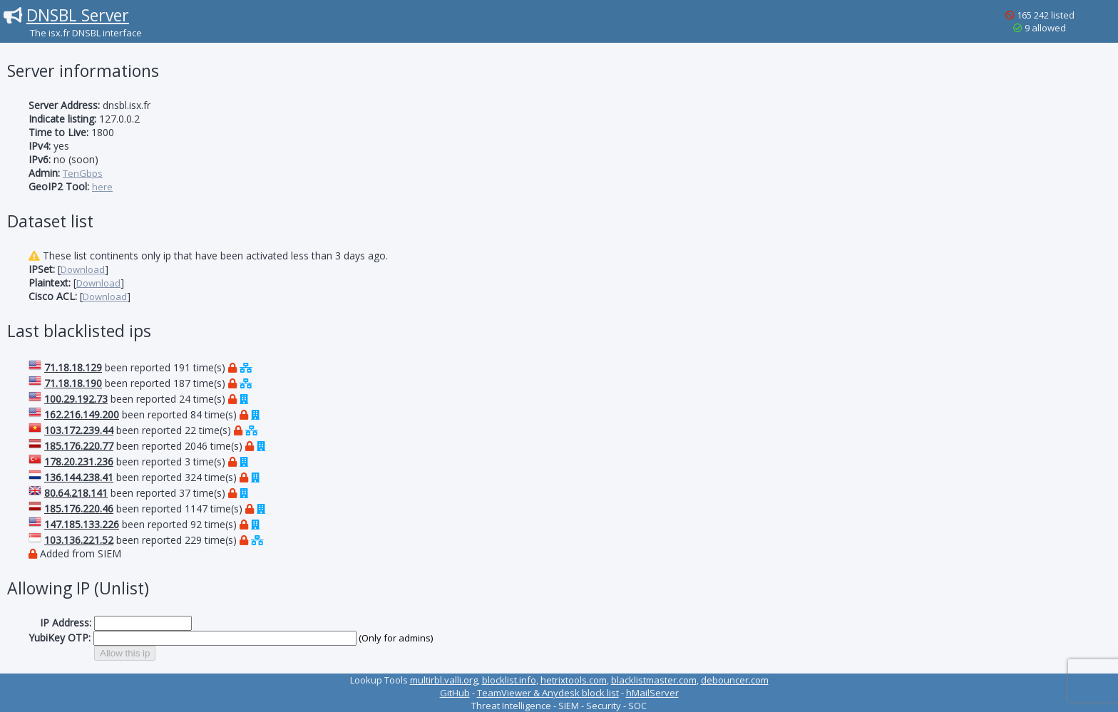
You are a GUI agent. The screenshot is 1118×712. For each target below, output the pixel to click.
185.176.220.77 (78, 446)
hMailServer (652, 692)
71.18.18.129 (73, 367)
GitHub (455, 692)
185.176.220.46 (78, 508)
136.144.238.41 (78, 477)
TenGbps (83, 173)
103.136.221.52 (78, 540)
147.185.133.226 (81, 524)
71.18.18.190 (73, 383)
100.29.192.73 (76, 399)
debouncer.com (735, 680)
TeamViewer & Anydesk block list (548, 692)
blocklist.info (509, 680)
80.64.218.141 (76, 493)
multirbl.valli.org (444, 680)
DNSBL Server (77, 15)
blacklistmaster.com (654, 680)
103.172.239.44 (78, 430)
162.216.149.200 (81, 414)
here (102, 186)
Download (83, 269)
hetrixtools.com (573, 680)
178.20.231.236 (78, 461)
